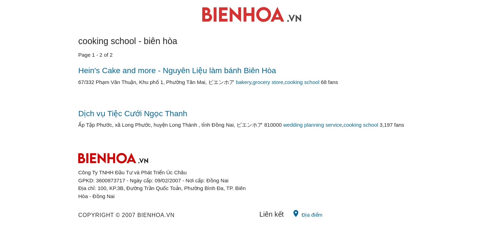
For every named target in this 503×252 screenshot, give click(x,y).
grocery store (268, 82)
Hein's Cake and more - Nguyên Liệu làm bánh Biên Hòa (177, 70)
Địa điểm (307, 213)
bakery (243, 82)
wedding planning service (312, 125)
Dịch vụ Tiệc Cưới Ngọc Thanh (132, 113)
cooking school (302, 82)
